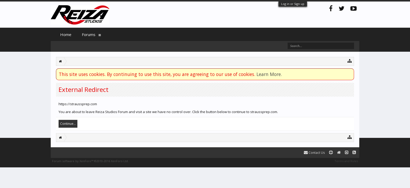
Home (65, 34)
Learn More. (269, 74)
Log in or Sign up (292, 4)
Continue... (68, 123)
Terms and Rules (346, 161)
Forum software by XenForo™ (90, 161)
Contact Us (314, 152)
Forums (88, 34)
